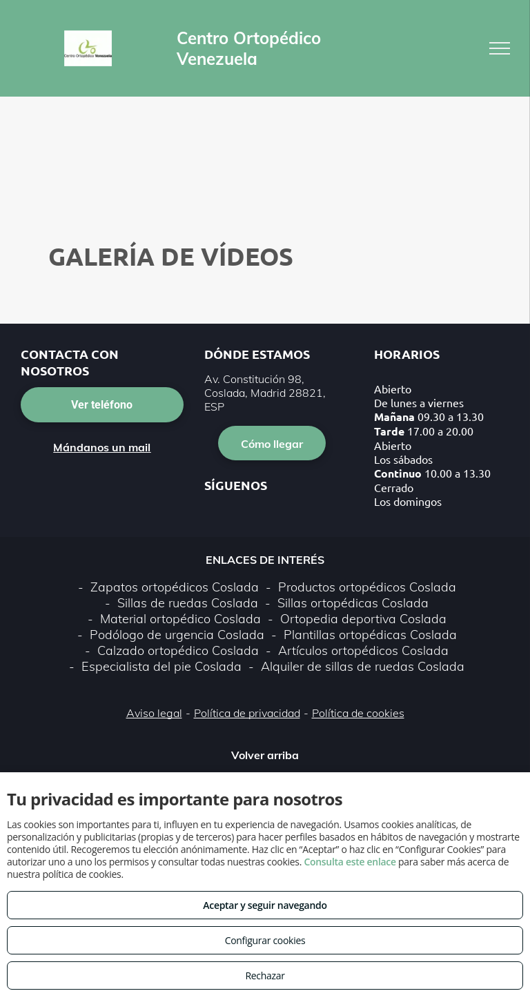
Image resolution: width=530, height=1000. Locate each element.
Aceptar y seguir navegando (264, 905)
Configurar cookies (265, 940)
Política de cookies (358, 713)
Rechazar (264, 975)
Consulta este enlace (349, 861)
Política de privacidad (247, 713)
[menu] (500, 48)
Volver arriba (265, 755)
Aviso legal (154, 713)
